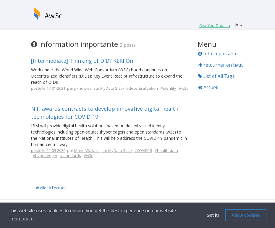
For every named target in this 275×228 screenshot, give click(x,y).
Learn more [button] (21, 218)
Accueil (208, 87)
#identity (168, 88)
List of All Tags (216, 76)
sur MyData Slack (108, 88)
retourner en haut (220, 65)
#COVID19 (143, 150)
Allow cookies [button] (246, 215)
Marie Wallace (87, 150)
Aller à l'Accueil (50, 187)
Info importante (218, 53)
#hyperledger (45, 155)
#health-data (166, 150)
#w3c (53, 15)
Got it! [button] (212, 215)
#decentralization (142, 88)
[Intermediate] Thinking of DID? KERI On (82, 60)
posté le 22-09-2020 (48, 150)
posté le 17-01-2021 (48, 88)
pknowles (83, 88)
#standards (70, 155)
